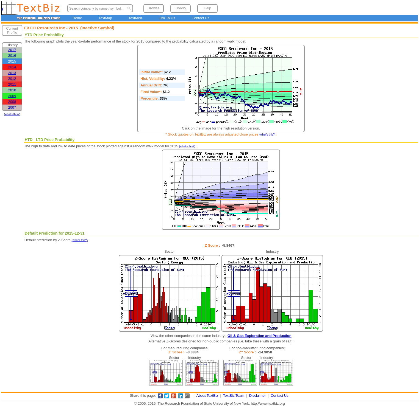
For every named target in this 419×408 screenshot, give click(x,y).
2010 (12, 90)
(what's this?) (12, 114)
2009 (12, 96)
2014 (12, 67)
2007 (12, 107)
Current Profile (12, 30)
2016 (12, 56)
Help (207, 8)
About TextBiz (207, 395)
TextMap (105, 18)
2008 (12, 102)
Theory (180, 8)
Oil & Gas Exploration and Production (259, 336)
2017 (12, 50)
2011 (12, 84)
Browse (153, 8)
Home (77, 18)
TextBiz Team (233, 395)
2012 (12, 79)
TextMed (135, 18)
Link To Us (167, 18)
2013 (12, 73)
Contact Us (200, 18)
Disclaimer (257, 395)
